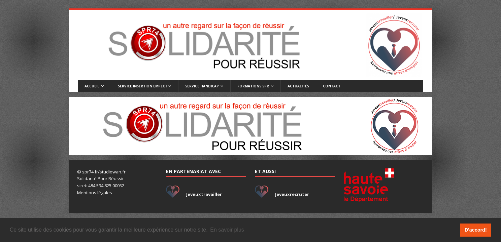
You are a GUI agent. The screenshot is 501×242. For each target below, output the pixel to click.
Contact (331, 86)
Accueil (92, 86)
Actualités (298, 86)
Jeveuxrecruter (292, 194)
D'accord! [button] (476, 230)
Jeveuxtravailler (204, 194)
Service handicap (202, 86)
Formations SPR (253, 86)
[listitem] (195, 126)
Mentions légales (94, 193)
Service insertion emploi (142, 86)
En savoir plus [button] (227, 230)
